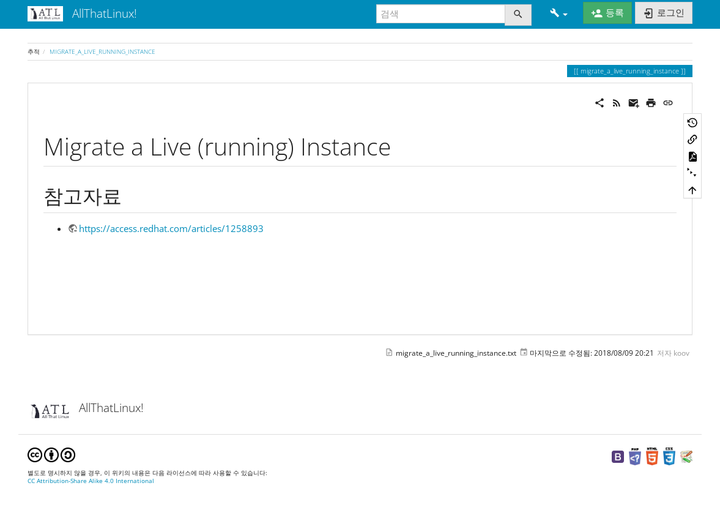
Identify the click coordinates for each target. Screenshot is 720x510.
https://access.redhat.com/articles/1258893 (171, 228)
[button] (559, 14)
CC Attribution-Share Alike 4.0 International (91, 481)
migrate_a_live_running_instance (102, 51)
